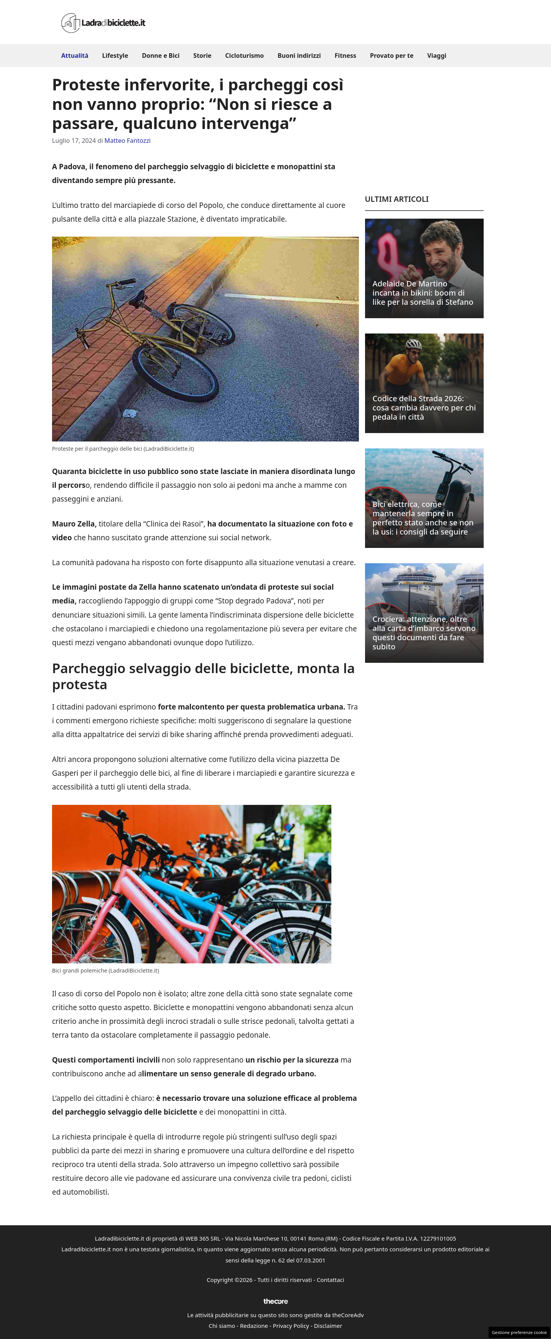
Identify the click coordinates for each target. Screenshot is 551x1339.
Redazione (254, 1325)
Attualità (74, 55)
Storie (202, 55)
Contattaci (330, 1279)
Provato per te (392, 55)
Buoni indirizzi (299, 55)
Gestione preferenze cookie (519, 1332)
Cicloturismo (244, 55)
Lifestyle (115, 55)
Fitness (346, 55)
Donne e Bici (160, 55)
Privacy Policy (291, 1325)
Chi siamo (222, 1325)
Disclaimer (328, 1325)
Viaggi (437, 55)
